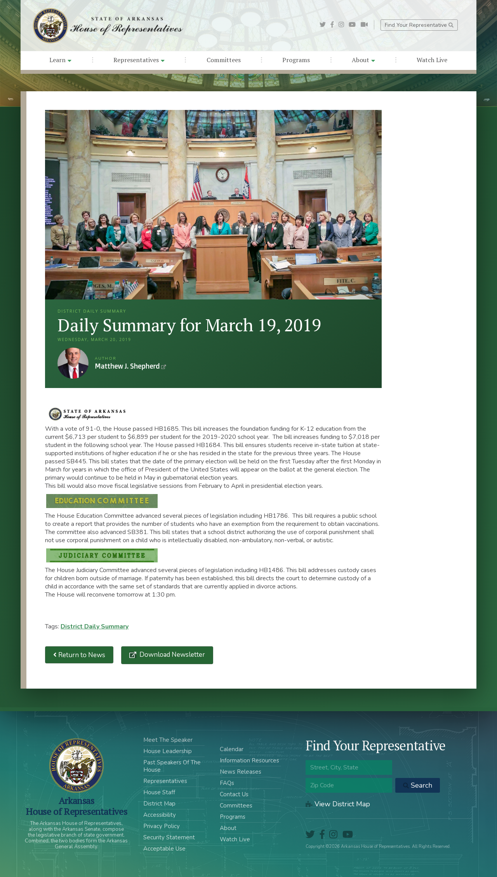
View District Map (338, 804)
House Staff (159, 792)
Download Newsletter (171, 654)
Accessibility (159, 815)
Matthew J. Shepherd (73, 363)
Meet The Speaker (168, 740)
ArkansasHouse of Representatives (76, 806)
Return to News (79, 655)
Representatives (139, 60)
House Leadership (167, 751)
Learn (60, 60)
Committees (224, 60)
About (363, 60)
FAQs (227, 783)
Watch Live (432, 60)
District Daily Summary (95, 626)
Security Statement (169, 837)
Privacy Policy (161, 826)
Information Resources (249, 760)
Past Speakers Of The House (172, 766)
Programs (296, 60)
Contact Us (234, 794)
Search (417, 785)
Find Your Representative (419, 25)
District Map (159, 803)
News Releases (240, 772)
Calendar (231, 749)
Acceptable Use (164, 849)
